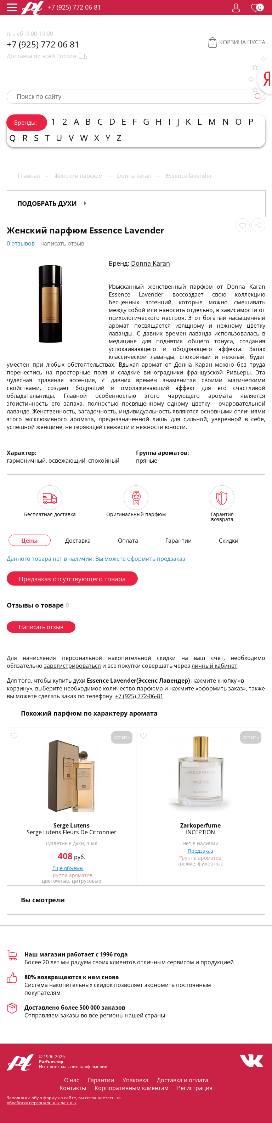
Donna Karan (150, 263)
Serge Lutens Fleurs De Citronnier (72, 832)
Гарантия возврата (222, 503)
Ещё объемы (68, 868)
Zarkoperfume (200, 825)
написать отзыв (62, 243)
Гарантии (101, 1080)
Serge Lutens (71, 825)
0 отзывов (21, 243)
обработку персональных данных (41, 1103)
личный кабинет (214, 666)
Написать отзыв (41, 627)
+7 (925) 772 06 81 (74, 7)
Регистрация (194, 1088)
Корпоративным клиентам (132, 1088)
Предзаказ (200, 850)
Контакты (73, 1088)
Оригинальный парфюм (136, 501)
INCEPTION (200, 832)
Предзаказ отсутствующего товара (72, 579)
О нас (71, 1080)
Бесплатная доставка (50, 501)
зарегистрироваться (72, 666)
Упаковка (135, 1080)
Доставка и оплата (182, 1080)
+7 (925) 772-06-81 (139, 696)
